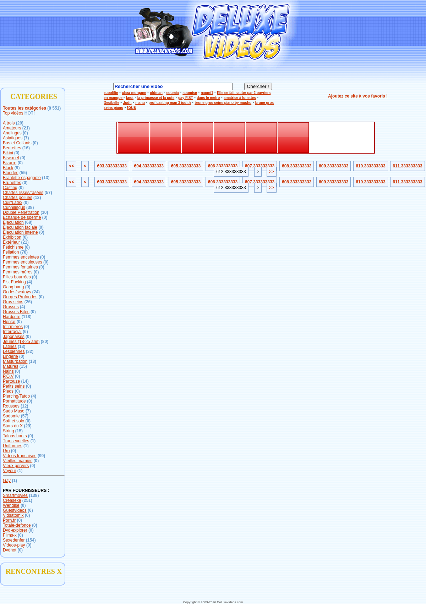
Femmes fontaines (20, 267)
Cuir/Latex (12, 202)
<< (71, 166)
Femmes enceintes (21, 257)
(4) (29, 281)
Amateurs (12, 128)
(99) (41, 455)
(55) (23, 172)
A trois (9, 123)
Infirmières (13, 326)
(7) (26, 137)
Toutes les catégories (24, 108)
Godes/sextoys (17, 291)
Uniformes (12, 445)
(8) (27, 247)
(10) (44, 212)
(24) (36, 291)
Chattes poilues (17, 197)
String (8, 430)
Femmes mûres (17, 272)
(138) (34, 495)
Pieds (8, 391)
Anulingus (12, 133)
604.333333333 (149, 166)
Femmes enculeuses (22, 262)
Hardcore (11, 316)
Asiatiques (12, 137)
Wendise (11, 505)
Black (8, 167)
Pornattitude (14, 401)
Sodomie (11, 416)
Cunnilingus (14, 207)
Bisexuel (11, 157)
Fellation (11, 252)
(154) (31, 540)
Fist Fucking (14, 281)
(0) (25, 133)
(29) (19, 123)
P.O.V (8, 376)
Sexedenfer (13, 540)
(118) (27, 316)
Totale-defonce (17, 525)
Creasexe (12, 500)
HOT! (29, 113)
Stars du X (13, 425)
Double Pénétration (21, 212)
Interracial (12, 331)
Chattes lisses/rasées (23, 192)
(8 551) (54, 108)
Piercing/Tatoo (16, 396)
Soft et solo (13, 421)
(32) (29, 351)
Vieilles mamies (17, 460)
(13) (45, 177)
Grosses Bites (16, 311)
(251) (27, 500)
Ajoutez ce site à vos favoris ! (358, 96)
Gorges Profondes (20, 296)
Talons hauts (15, 435)
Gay (7, 480)
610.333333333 (370, 166)
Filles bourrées (17, 277)
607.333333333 (259, 166)
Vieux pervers (16, 465)
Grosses (11, 306)
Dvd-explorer (15, 530)
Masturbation (15, 361)
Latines (10, 346)
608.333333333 (296, 166)
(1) (33, 440)
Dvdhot (9, 550)
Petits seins (13, 386)
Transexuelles (16, 440)
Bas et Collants (17, 142)
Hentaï (9, 321)
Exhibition (12, 237)
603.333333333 (111, 166)
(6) (25, 331)
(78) (24, 252)
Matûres (10, 366)
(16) (26, 147)
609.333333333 (333, 166)
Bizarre (9, 162)
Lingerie (10, 356)
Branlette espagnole (22, 177)
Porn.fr (9, 520)
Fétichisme (13, 247)
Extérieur (11, 242)
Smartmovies (15, 495)
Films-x (10, 535)
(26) (28, 301)
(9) (17, 167)
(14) (24, 381)
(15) (23, 366)
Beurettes (12, 147)
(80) (44, 341)
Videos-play (14, 545)
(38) (30, 207)
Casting (10, 187)
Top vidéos (13, 113)
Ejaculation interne (20, 232)
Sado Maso (13, 411)
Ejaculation (13, 222)
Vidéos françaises (20, 455)
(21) (26, 128)
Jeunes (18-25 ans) (21, 341)
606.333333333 (222, 166)
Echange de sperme (22, 217)
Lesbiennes (13, 351)
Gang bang (13, 286)
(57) (48, 192)
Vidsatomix (13, 515)
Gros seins (13, 301)
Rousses (11, 406)
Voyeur (9, 470)
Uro (6, 450)
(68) (28, 222)
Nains (8, 371)
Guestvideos (15, 510)
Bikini (8, 152)
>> (271, 171)
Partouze (11, 381)
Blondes (10, 172)
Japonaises (13, 336)
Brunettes (12, 182)
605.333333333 (186, 166)
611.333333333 (407, 166)
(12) (37, 197)
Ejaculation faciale (20, 227)
